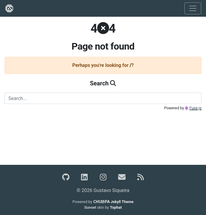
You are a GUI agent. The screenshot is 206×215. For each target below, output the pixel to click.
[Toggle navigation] (192, 8)
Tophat (116, 207)
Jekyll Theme (113, 201)
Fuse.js (196, 108)
